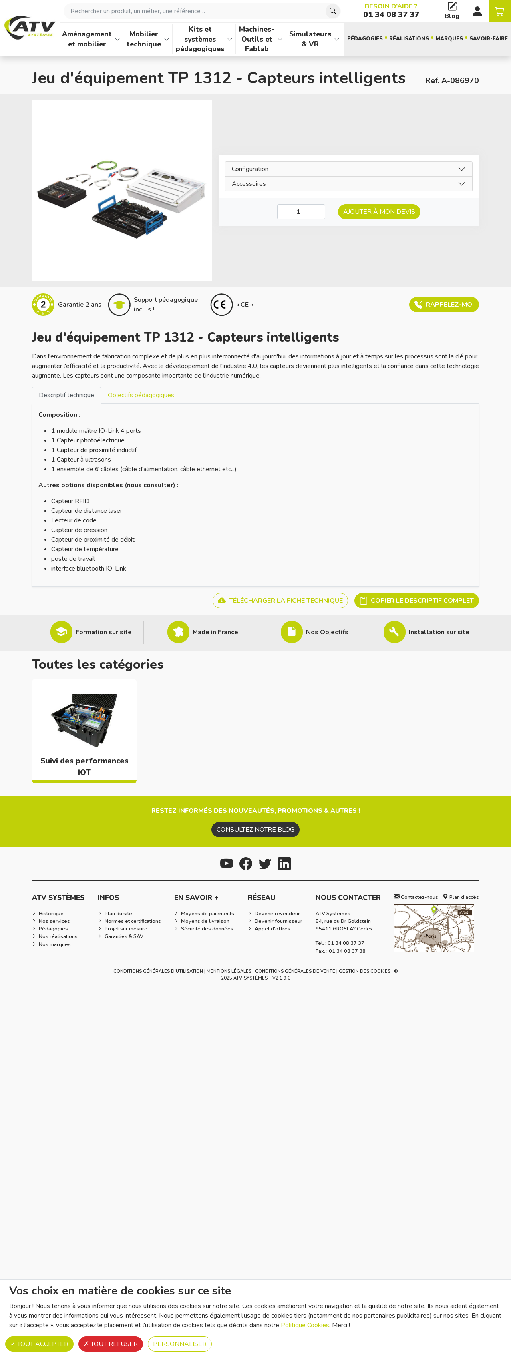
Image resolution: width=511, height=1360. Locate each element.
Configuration (250, 169)
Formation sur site (104, 632)
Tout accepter (39, 1344)
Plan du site (118, 913)
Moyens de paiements (207, 913)
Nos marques (55, 944)
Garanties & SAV (124, 936)
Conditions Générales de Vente (295, 971)
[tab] (66, 395)
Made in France (215, 632)
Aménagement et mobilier (87, 39)
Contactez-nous (416, 897)
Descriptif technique (66, 395)
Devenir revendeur (277, 913)
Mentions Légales (229, 971)
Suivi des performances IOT (84, 767)
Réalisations (409, 38)
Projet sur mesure (126, 928)
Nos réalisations (58, 936)
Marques (449, 38)
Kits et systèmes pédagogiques (200, 39)
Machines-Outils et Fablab (256, 39)
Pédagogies (365, 38)
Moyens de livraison (205, 921)
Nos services (54, 921)
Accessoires (249, 183)
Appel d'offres (272, 928)
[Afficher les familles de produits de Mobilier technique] (166, 39)
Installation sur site (439, 632)
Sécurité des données (207, 928)
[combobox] (202, 11)
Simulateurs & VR (310, 39)
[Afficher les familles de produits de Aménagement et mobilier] (117, 39)
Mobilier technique (144, 39)
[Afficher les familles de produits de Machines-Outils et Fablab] (280, 39)
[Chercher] (333, 11)
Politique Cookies (305, 1325)
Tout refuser (111, 1344)
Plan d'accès (461, 897)
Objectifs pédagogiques (141, 395)
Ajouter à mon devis (379, 211)
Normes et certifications (133, 921)
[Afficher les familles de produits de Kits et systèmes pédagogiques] (229, 39)
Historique (51, 913)
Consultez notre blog (255, 829)
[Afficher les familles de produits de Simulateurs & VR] (336, 39)
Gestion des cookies (364, 971)
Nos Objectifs (327, 632)
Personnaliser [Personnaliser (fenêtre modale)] (180, 1344)
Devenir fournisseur (278, 921)
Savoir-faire (488, 38)
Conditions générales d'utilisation (158, 971)
